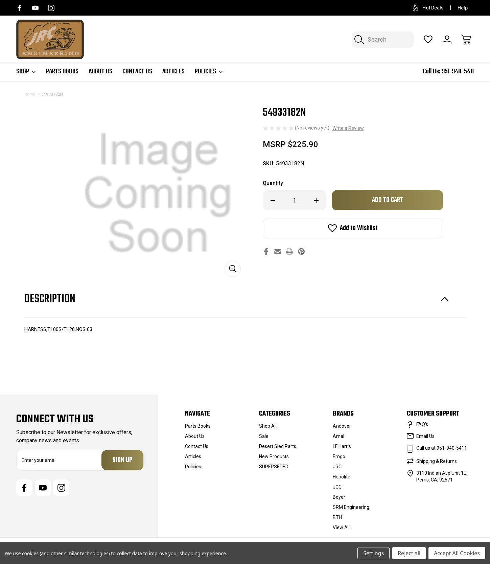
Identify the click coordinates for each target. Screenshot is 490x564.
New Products (274, 456)
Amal (338, 436)
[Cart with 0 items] (466, 39)
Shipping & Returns (436, 461)
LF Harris (342, 446)
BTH (337, 517)
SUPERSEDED (273, 466)
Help (463, 7)
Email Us (425, 436)
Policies (209, 71)
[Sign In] (447, 39)
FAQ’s (422, 424)
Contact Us (137, 71)
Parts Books (62, 71)
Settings (373, 553)
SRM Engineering (351, 507)
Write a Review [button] (348, 128)
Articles (173, 71)
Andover (342, 426)
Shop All (268, 426)
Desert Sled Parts (277, 446)
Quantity (273, 183)
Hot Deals (428, 7)
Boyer (339, 497)
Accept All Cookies (457, 553)
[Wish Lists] (428, 39)
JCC (337, 487)
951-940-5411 (458, 71)
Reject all (409, 553)
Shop (26, 71)
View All (341, 527)
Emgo (339, 456)
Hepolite (341, 476)
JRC (337, 466)
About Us (100, 71)
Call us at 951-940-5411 (441, 448)
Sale (264, 436)
